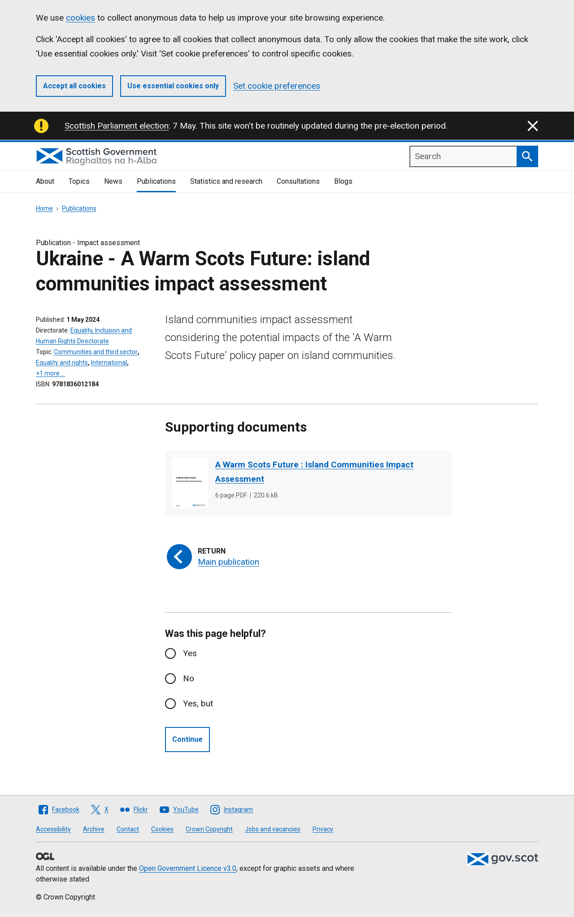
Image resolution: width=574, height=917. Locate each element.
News (113, 181)
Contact (128, 829)
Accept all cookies (74, 86)
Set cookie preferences (276, 86)
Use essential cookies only (173, 86)
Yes (190, 653)
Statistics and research (226, 181)
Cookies (162, 829)
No (188, 678)
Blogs (343, 181)
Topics (79, 181)
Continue (187, 739)
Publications (156, 181)
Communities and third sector (96, 351)
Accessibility (53, 829)
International (109, 362)
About (45, 181)
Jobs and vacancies (272, 829)
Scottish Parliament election (117, 126)
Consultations (298, 181)
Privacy (323, 829)
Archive (93, 829)
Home (44, 208)
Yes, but (198, 703)
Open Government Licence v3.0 (187, 868)
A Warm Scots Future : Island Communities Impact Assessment (314, 471)
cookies (80, 18)
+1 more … (50, 373)
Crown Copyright (209, 829)
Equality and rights (62, 362)
